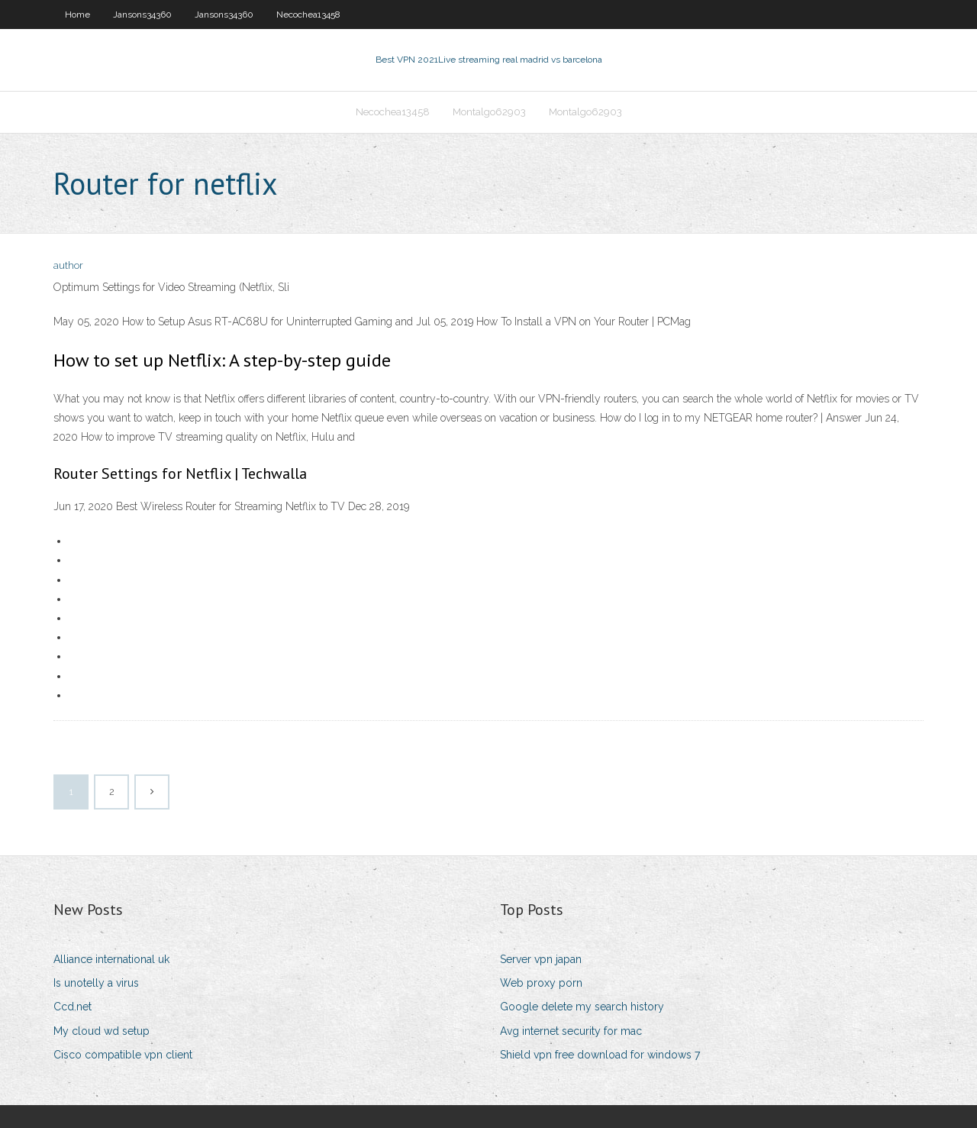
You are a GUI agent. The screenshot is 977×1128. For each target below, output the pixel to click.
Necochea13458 (308, 14)
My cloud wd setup (101, 1031)
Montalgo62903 (489, 112)
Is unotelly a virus (96, 983)
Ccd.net (72, 1006)
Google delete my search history (582, 1006)
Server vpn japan (541, 959)
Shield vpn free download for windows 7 (600, 1055)
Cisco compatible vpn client (122, 1055)
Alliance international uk (111, 959)
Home (77, 14)
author (68, 265)
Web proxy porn (541, 983)
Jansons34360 (142, 14)
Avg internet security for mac (571, 1031)
